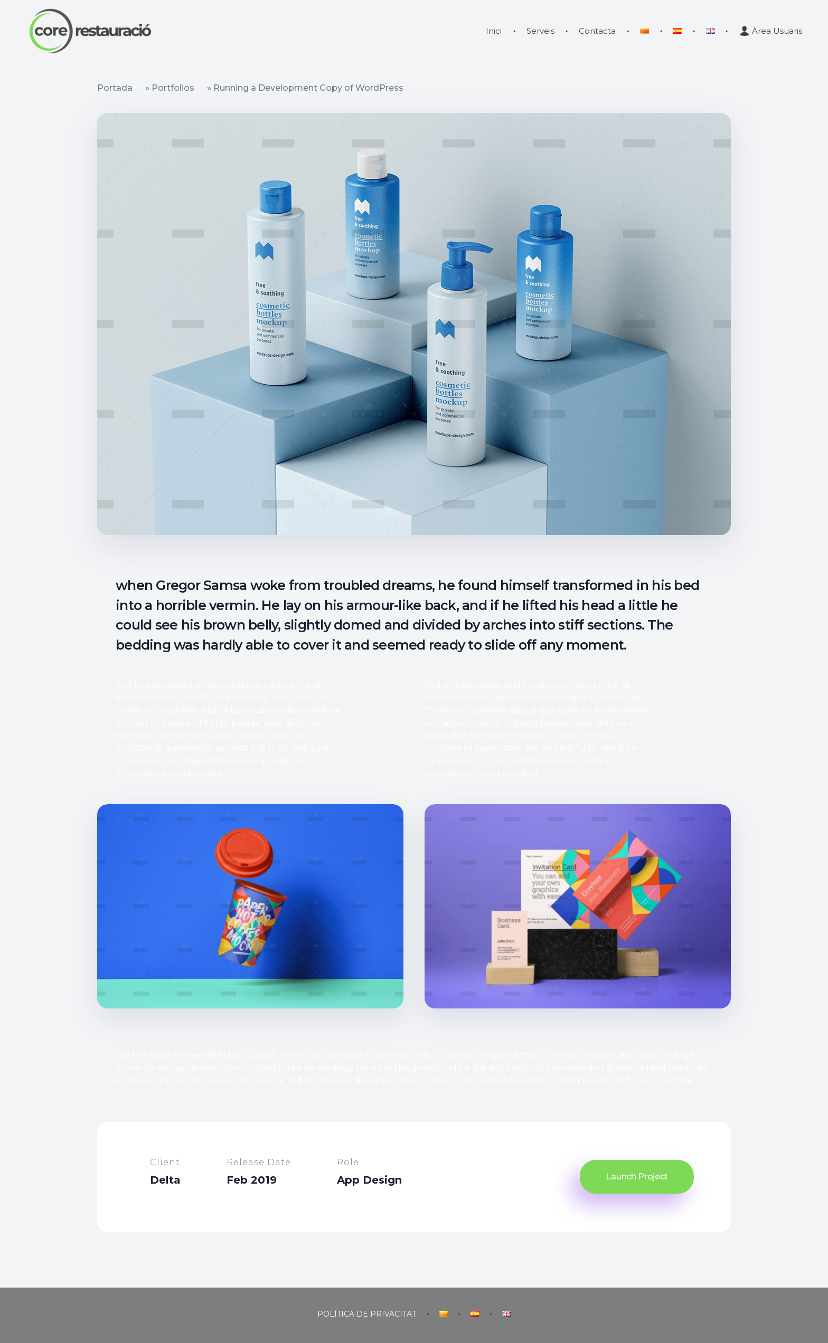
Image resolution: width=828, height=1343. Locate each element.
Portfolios (173, 88)
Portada (115, 88)
